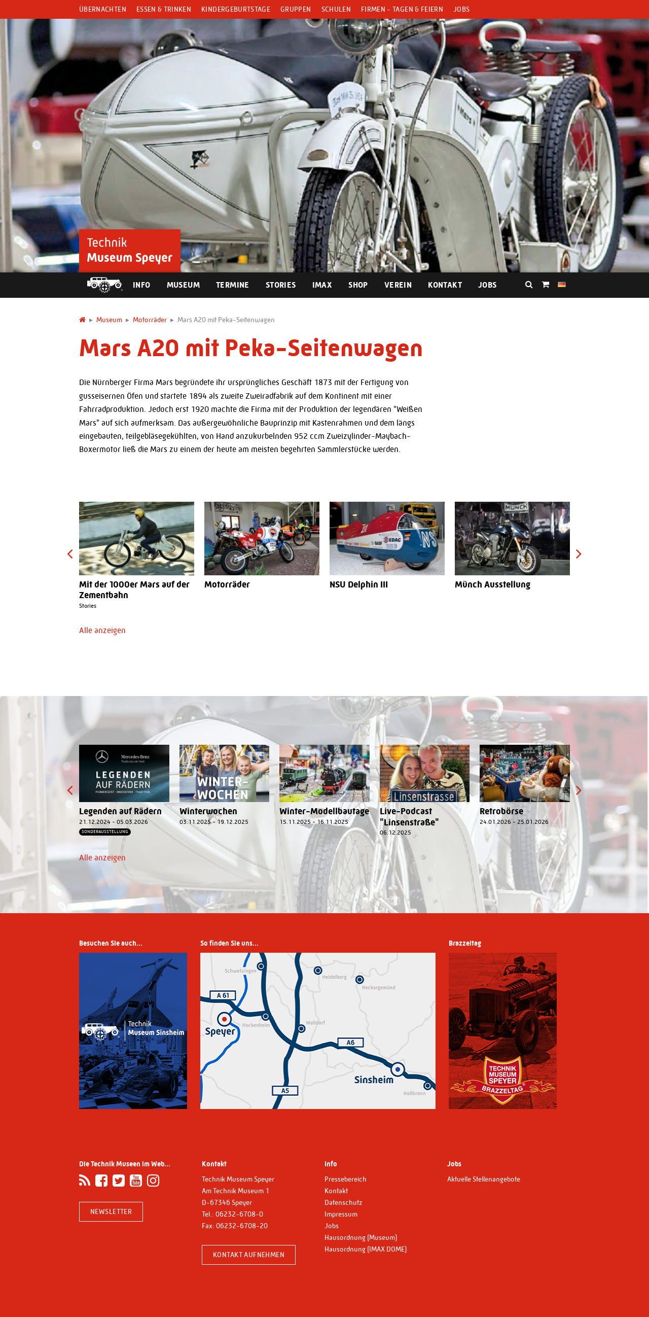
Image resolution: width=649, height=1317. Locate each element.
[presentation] (69, 553)
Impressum (340, 1214)
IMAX (322, 285)
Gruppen (295, 9)
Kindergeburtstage (235, 9)
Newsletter (111, 1211)
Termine (232, 285)
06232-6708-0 (239, 1214)
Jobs (461, 9)
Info (142, 285)
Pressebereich (345, 1179)
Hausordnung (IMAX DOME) (365, 1249)
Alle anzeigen (102, 630)
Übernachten (102, 9)
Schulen (336, 9)
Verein (398, 285)
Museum (183, 285)
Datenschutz (343, 1202)
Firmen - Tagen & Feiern (402, 9)
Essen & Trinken (163, 9)
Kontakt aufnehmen (248, 1255)
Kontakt (445, 285)
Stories (281, 285)
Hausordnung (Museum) (360, 1237)
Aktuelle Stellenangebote (483, 1179)
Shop (358, 285)
